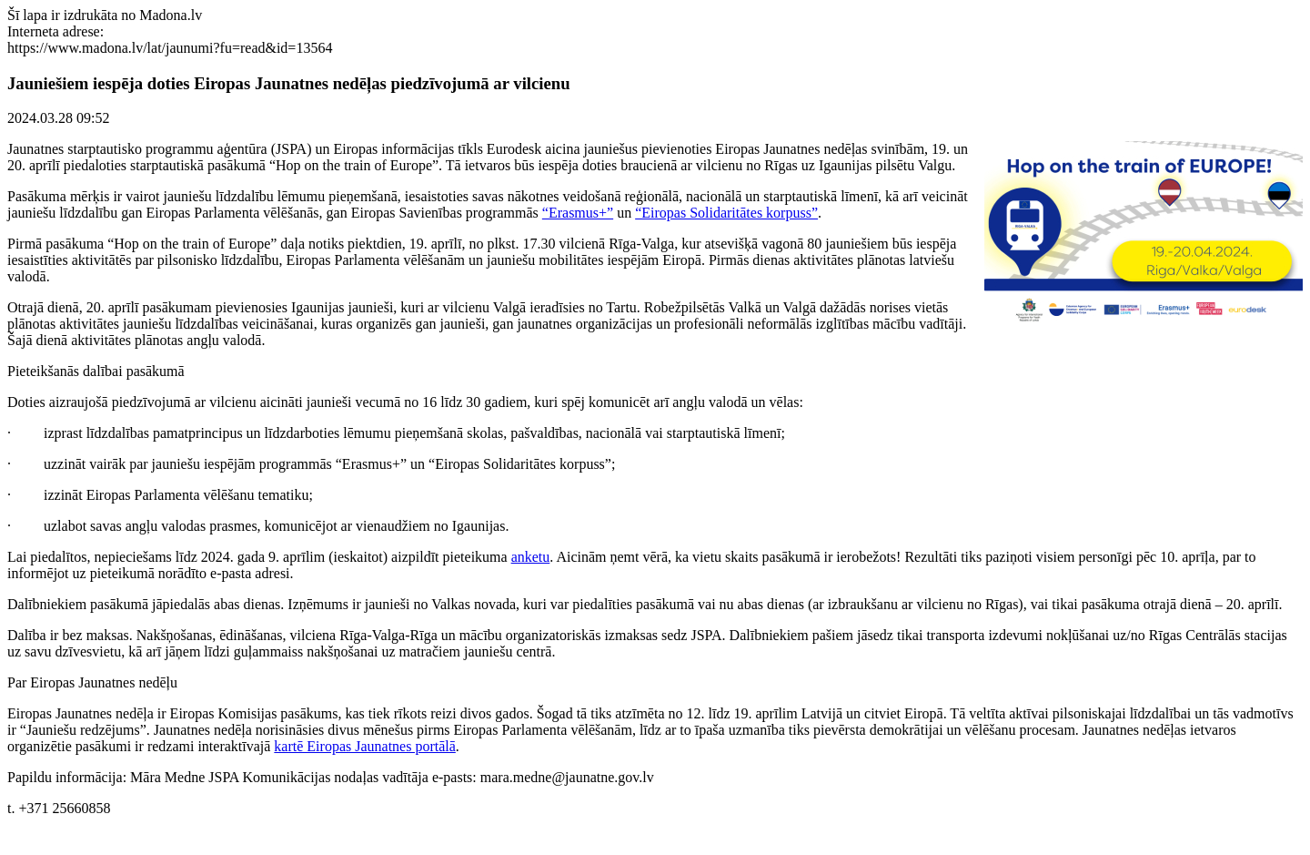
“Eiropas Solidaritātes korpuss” (726, 212)
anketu (530, 557)
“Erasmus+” (577, 212)
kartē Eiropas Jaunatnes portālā (364, 746)
